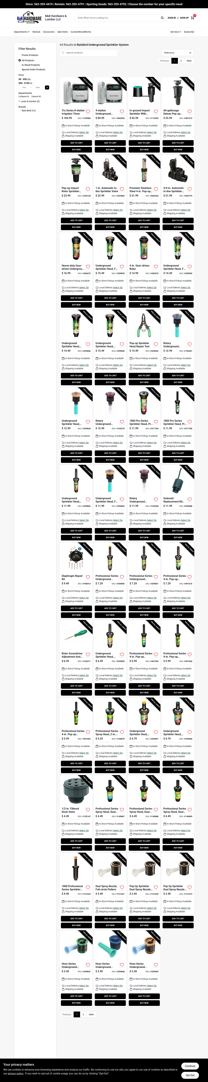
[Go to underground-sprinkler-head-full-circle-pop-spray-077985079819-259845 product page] (177, 270)
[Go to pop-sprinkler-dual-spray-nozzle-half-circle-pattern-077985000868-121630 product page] (144, 891)
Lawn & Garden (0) (30, 101)
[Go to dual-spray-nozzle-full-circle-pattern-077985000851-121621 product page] (110, 891)
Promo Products (30, 55)
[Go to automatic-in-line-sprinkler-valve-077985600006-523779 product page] (177, 193)
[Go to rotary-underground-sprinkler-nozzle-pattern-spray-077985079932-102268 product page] (144, 503)
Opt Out (190, 1075)
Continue (190, 1066)
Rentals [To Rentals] (36, 32)
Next (189, 60)
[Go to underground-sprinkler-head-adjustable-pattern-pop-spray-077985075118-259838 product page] (177, 736)
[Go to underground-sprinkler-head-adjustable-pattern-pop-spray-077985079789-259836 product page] (110, 348)
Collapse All (24, 96)
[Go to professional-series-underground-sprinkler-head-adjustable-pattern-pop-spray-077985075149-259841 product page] (144, 581)
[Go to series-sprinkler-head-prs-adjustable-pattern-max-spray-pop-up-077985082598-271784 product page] (144, 426)
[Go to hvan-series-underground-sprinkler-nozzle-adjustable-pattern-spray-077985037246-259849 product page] (144, 969)
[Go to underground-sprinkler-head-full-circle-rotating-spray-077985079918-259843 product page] (110, 503)
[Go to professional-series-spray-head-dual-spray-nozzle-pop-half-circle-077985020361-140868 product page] (144, 813)
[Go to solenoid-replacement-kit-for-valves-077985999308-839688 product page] (177, 503)
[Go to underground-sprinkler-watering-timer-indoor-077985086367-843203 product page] (110, 115)
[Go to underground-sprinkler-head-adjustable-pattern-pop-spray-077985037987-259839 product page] (110, 658)
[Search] (162, 17)
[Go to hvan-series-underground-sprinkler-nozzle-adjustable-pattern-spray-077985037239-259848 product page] (110, 969)
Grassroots (49, 32)
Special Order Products (33, 69)
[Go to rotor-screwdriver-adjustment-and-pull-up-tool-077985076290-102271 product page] (76, 658)
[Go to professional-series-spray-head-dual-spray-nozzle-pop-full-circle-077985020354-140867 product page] (110, 813)
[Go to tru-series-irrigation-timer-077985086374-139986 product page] (76, 115)
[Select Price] (47, 87)
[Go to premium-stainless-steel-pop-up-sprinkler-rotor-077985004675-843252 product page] (144, 193)
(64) (29, 110)
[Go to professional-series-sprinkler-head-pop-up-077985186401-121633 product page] (76, 891)
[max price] (37, 87)
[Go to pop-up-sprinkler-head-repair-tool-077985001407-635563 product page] (144, 348)
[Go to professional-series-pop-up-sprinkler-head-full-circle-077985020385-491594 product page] (144, 658)
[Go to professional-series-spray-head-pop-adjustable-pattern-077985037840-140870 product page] (110, 736)
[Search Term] (120, 18)
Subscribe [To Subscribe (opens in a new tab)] (189, 32)
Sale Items (62, 32)
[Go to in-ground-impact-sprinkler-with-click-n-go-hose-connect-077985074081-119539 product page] (144, 115)
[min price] (24, 87)
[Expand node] (19, 101)
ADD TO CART (76, 143)
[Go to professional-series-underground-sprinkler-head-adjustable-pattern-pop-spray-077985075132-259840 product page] (110, 581)
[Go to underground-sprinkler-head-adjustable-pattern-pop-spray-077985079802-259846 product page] (76, 348)
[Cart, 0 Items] (192, 18)
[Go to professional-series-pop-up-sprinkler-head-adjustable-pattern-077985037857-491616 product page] (177, 581)
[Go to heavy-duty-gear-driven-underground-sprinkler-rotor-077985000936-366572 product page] (76, 270)
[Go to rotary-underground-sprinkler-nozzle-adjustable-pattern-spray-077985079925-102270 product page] (110, 426)
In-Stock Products (31, 65)
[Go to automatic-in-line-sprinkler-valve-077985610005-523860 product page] (110, 193)
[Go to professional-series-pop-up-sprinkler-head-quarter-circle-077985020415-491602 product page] (76, 736)
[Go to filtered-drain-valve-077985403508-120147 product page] (76, 813)
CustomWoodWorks (81, 32)
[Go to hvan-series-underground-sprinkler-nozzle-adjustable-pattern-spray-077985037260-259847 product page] (76, 969)
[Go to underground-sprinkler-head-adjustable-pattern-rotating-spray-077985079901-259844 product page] (76, 426)
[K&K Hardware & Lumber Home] (28, 18)
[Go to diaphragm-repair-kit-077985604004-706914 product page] (76, 581)
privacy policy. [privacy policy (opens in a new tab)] (16, 1073)
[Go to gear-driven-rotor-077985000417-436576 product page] (144, 270)
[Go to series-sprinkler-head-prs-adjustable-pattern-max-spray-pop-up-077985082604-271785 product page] (177, 426)
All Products (28, 60)
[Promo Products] (20, 55)
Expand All (36, 96)
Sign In (172, 17)
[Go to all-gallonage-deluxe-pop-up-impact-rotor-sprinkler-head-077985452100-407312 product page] (177, 115)
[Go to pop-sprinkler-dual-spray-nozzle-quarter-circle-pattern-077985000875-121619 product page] (177, 891)
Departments (20, 32)
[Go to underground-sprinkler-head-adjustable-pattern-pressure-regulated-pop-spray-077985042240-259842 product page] (76, 503)
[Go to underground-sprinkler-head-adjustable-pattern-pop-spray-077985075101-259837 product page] (144, 736)
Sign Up (184, 17)
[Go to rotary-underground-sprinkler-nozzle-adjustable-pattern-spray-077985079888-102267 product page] (177, 348)
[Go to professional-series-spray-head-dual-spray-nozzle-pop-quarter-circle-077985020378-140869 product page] (177, 813)
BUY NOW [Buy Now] (76, 150)
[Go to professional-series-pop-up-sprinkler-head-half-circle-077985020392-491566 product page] (177, 658)
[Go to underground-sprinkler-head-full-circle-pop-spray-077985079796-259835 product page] (110, 270)
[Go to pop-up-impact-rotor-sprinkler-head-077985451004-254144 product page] (76, 193)
